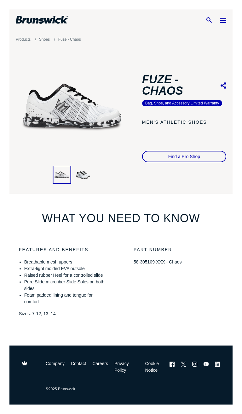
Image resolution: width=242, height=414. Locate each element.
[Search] (209, 20)
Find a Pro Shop (184, 156)
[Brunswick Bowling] (42, 20)
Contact (78, 363)
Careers (100, 363)
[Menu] (223, 20)
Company (55, 363)
